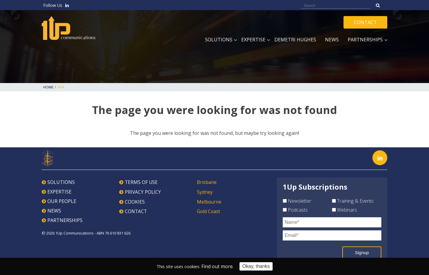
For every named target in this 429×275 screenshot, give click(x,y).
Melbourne (209, 201)
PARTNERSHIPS (65, 220)
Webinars (344, 210)
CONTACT (136, 210)
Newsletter (297, 201)
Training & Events (353, 201)
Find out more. (220, 266)
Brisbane (207, 182)
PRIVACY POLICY (143, 191)
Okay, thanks (259, 266)
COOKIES (135, 201)
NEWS (54, 210)
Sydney (205, 191)
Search (378, 5)
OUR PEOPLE (61, 201)
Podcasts (295, 210)
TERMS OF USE (141, 182)
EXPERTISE (59, 191)
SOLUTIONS (61, 182)
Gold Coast (209, 210)
